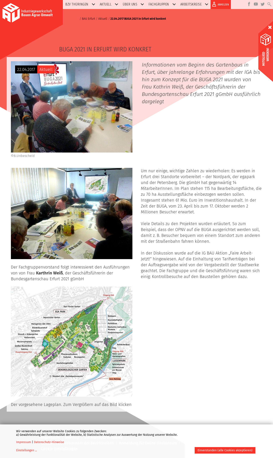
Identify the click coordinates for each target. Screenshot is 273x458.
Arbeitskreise (195, 4)
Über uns (134, 4)
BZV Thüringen (81, 4)
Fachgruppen (163, 4)
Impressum (23, 442)
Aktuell (110, 4)
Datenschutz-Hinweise (49, 442)
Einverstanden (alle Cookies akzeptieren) (225, 450)
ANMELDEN (220, 4)
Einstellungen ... (26, 450)
